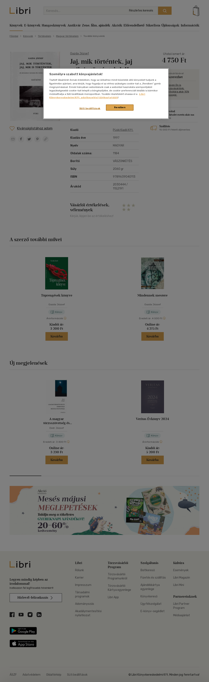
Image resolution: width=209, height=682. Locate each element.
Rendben (120, 107)
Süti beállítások (89, 108)
